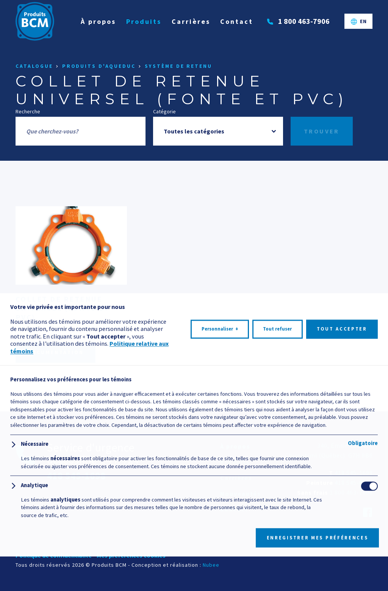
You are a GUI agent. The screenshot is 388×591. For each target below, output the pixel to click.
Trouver (322, 131)
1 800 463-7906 (351, 492)
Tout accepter (342, 550)
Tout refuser (277, 550)
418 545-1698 (354, 473)
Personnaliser (220, 550)
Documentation (55, 352)
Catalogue (34, 66)
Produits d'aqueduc (99, 66)
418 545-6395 (354, 482)
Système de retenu (178, 66)
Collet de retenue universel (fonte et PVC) (63, 308)
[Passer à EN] (358, 23)
